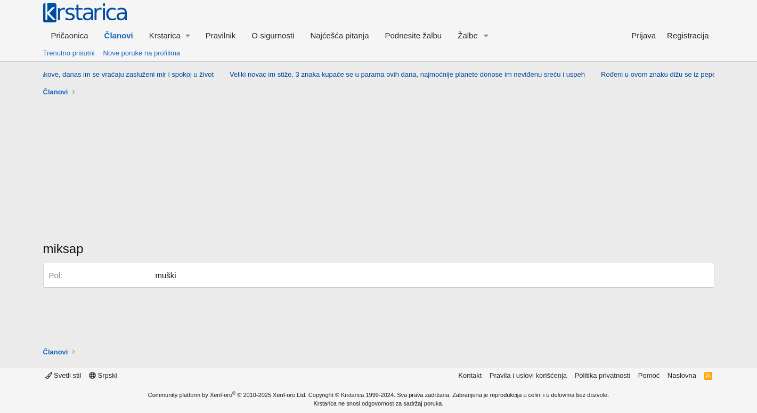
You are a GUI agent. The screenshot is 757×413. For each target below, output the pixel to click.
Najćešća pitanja (339, 35)
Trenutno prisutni (69, 53)
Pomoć (649, 375)
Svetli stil (63, 375)
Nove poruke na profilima (142, 53)
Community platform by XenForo (227, 395)
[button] (169, 35)
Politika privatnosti (603, 375)
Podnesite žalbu (413, 35)
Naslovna (682, 375)
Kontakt (470, 375)
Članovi (118, 35)
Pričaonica (69, 35)
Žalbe (468, 35)
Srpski (103, 375)
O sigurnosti (272, 35)
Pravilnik (221, 35)
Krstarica (352, 395)
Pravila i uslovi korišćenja (528, 375)
